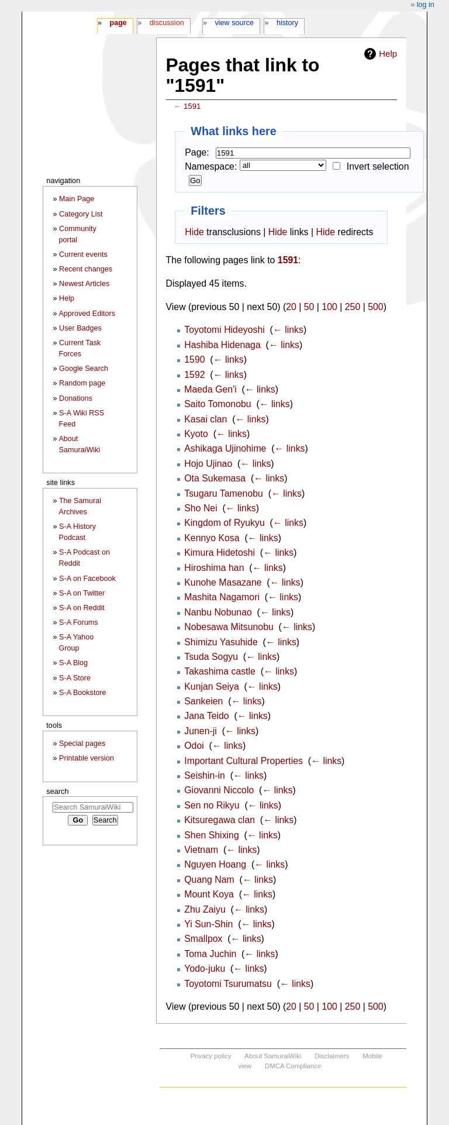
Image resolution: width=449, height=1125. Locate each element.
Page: (197, 152)
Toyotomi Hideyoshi (224, 330)
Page (117, 23)
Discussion (167, 23)
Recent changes (85, 269)
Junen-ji (200, 731)
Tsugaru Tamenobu (223, 493)
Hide (194, 232)
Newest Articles (84, 284)
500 (375, 307)
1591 (192, 106)
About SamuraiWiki (272, 1055)
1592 (194, 375)
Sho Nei (200, 508)
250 (352, 307)
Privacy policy (211, 1055)
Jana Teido (206, 716)
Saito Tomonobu (217, 404)
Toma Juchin (210, 954)
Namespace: (211, 166)
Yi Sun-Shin (208, 924)
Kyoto (196, 434)
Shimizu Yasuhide (220, 642)
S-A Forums (78, 622)
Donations (75, 398)
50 (309, 307)
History (287, 23)
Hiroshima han (214, 568)
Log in (425, 5)
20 (291, 307)
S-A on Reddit (82, 608)
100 (329, 307)
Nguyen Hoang (215, 864)
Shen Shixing (211, 835)
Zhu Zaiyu (205, 909)
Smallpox (203, 939)
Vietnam (201, 850)
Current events (83, 254)
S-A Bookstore (82, 693)
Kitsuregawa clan (219, 820)
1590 (194, 359)
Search (57, 791)
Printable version (86, 758)
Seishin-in (204, 775)
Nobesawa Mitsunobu (229, 627)
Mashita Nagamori (222, 597)
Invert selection (378, 166)
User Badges (80, 328)
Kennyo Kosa (211, 538)
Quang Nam (209, 880)
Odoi (194, 746)
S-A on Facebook (87, 578)
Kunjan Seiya (211, 686)
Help (388, 54)
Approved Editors (86, 313)
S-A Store (75, 678)
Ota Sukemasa (215, 478)
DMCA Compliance (293, 1065)
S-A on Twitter (82, 593)
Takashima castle (219, 671)
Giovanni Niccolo (219, 790)
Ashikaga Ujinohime (225, 448)
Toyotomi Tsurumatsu (228, 984)
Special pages (82, 743)
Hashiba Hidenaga (222, 345)
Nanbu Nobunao (218, 612)
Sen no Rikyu (211, 805)
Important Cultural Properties (243, 761)
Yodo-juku (204, 968)
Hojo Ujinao (208, 464)
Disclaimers (332, 1055)
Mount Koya (209, 894)
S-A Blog (73, 663)
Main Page (76, 199)
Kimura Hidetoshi (219, 553)
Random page (82, 383)
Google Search (83, 368)
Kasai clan (205, 419)
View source (234, 23)
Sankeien (203, 701)
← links (288, 330)
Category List (80, 214)
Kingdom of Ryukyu (224, 523)
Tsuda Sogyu (211, 657)
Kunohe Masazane (222, 582)
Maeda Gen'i (210, 389)
